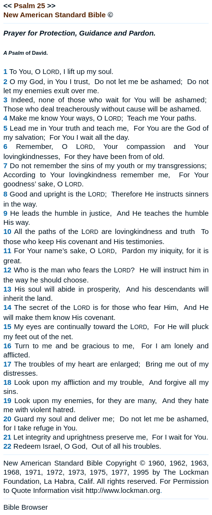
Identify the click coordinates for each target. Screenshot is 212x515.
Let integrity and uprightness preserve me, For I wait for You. (110, 437)
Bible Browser (25, 507)
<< (7, 5)
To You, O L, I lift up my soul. (61, 71)
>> (51, 5)
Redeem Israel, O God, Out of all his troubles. (87, 446)
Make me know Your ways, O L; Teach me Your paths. (103, 118)
